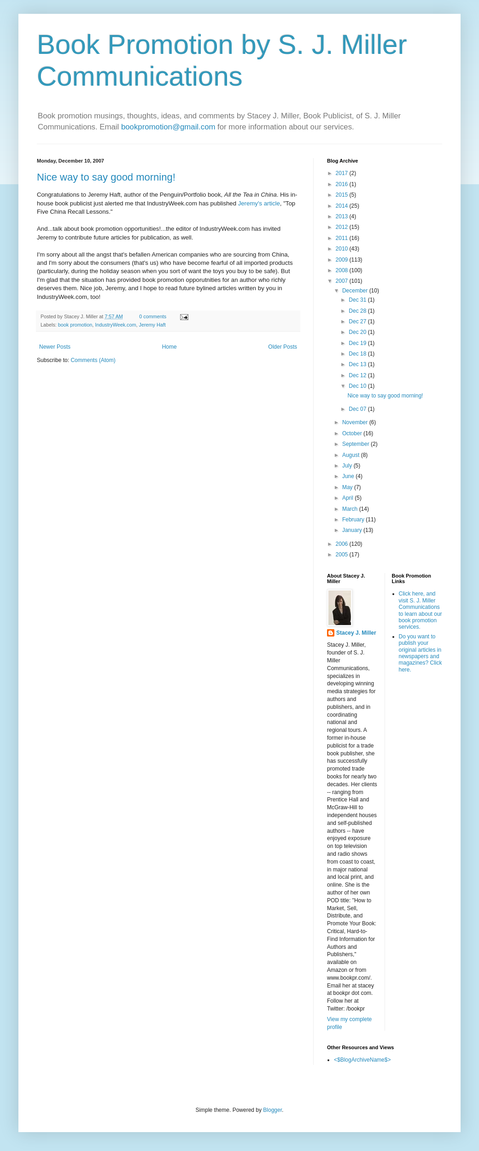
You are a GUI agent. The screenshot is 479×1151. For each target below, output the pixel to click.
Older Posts (282, 347)
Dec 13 (358, 364)
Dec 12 (358, 375)
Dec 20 (358, 332)
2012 (343, 227)
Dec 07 (358, 409)
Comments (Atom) (92, 360)
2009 (343, 260)
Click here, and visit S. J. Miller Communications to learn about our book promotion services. (420, 610)
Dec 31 (358, 300)
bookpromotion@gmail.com (168, 127)
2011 (343, 238)
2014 (343, 206)
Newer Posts (54, 347)
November (355, 422)
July (348, 465)
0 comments (152, 316)
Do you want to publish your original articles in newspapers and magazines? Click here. (420, 653)
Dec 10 (358, 386)
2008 (343, 270)
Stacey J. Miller (356, 633)
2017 (343, 173)
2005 (343, 554)
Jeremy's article (259, 203)
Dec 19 (358, 343)
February (354, 519)
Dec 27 (358, 321)
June (349, 476)
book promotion (75, 324)
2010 (343, 248)
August (351, 455)
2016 (343, 184)
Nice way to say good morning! (106, 177)
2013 (343, 216)
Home (169, 347)
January (352, 530)
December (355, 290)
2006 (343, 544)
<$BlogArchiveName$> (362, 1060)
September (356, 444)
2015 (343, 195)
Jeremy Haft (152, 324)
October (352, 433)
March (350, 509)
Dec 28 (358, 311)
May (348, 487)
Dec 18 (358, 354)
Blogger (272, 1110)
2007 (343, 281)
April (348, 498)
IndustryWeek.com (115, 324)
